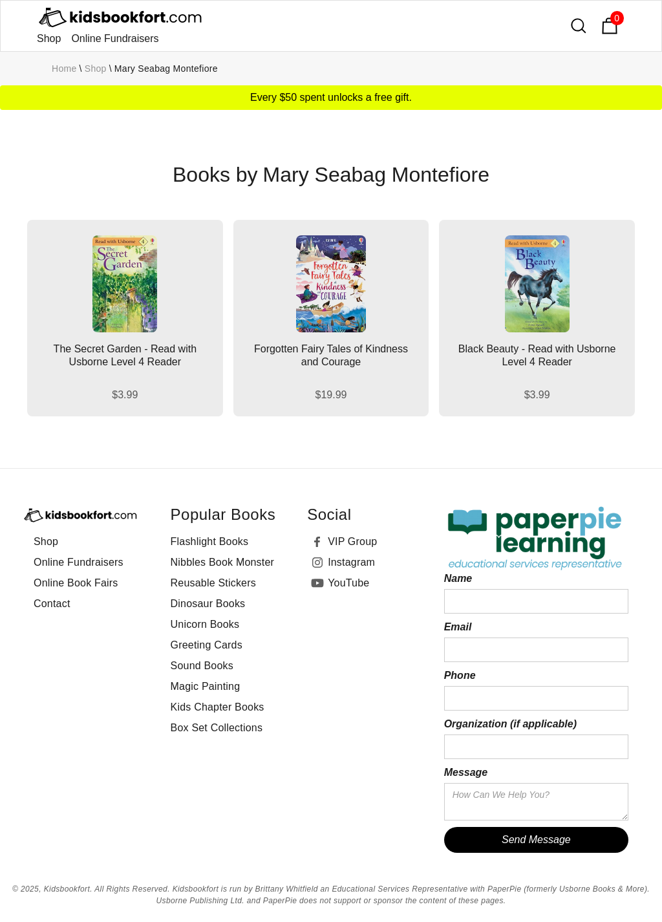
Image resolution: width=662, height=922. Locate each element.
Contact (52, 603)
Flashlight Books (210, 541)
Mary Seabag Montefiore (166, 68)
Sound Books (202, 665)
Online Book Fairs (76, 582)
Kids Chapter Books (217, 707)
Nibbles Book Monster (223, 562)
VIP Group (352, 541)
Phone (460, 675)
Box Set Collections (217, 727)
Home (64, 68)
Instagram (351, 562)
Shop (49, 38)
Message (466, 772)
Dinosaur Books (208, 603)
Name (458, 578)
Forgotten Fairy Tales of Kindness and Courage (331, 355)
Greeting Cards (206, 644)
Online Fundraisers (114, 38)
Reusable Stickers (213, 582)
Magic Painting (205, 686)
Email (458, 626)
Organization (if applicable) (510, 723)
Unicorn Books (205, 624)
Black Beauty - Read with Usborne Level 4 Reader (537, 355)
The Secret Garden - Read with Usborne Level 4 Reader (125, 355)
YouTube (348, 582)
